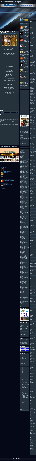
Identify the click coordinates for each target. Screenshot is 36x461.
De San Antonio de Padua (23, 358)
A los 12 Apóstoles (32, 57)
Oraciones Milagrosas (23, 160)
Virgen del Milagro (32, 443)
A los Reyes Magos (32, 61)
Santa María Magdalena (31, 356)
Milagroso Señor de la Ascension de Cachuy (32, 176)
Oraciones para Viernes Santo (23, 334)
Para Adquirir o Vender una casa (24, 178)
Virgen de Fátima (32, 412)
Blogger (27, 147)
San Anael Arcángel (32, 232)
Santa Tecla (31, 372)
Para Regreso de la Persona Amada (25, 270)
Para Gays (22, 221)
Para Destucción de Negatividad (24, 203)
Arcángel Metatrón (32, 81)
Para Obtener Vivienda (23, 238)
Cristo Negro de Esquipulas (32, 102)
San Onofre (31, 309)
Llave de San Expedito (32, 160)
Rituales (22, 303)
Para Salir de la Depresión (24, 273)
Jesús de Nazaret (32, 152)
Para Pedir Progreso (23, 249)
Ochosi (31, 201)
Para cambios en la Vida (23, 290)
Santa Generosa (32, 344)
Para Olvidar (22, 240)
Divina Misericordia (32, 112)
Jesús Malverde (32, 147)
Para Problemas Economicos (24, 256)
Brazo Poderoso (32, 88)
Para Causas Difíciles (23, 193)
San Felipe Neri (32, 262)
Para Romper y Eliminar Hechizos (24, 272)
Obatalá (31, 200)
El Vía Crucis (22, 153)
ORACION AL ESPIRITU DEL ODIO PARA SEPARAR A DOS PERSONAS (26, 46)
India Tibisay (31, 143)
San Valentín (31, 325)
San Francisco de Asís (32, 264)
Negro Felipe (31, 179)
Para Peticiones (22, 252)
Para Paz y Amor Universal (24, 242)
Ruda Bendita (31, 221)
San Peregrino (32, 316)
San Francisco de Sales (33, 266)
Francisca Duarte (32, 139)
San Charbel (31, 247)
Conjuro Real (31, 94)
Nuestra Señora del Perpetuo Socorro (32, 197)
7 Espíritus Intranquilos (32, 40)
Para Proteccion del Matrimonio (24, 258)
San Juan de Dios (32, 289)
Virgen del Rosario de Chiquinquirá (32, 448)
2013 (21, 409)
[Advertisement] (18, 12)
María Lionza (31, 169)
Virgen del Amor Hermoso (32, 439)
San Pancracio (32, 311)
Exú (30, 138)
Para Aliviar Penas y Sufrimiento (24, 183)
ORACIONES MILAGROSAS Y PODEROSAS (6, 171)
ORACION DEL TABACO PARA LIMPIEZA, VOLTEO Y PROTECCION (25, 64)
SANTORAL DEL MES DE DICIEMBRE (24, 138)
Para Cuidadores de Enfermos (24, 200)
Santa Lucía (31, 352)
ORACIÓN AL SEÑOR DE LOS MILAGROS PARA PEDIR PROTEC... (25, 380)
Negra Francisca (32, 178)
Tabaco (31, 399)
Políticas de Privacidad (4, 188)
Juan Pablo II (31, 156)
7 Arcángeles (31, 37)
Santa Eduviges (32, 337)
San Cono (31, 254)
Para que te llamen (23, 302)
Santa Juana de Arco (32, 349)
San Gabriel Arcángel (32, 268)
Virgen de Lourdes (32, 415)
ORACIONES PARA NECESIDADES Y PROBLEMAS (7, 179)
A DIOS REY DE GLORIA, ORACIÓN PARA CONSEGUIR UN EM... (25, 384)
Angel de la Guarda (32, 73)
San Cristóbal (31, 255)
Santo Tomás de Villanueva (32, 387)
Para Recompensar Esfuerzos (24, 267)
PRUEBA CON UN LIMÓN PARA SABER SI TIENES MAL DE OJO (25, 398)
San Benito (31, 239)
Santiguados (22, 304)
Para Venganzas (23, 286)
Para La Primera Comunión (24, 224)
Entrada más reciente (2, 112)
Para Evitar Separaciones (24, 218)
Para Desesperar (23, 201)
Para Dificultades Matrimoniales (24, 205)
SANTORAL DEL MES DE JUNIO (24, 131)
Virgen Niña (31, 408)
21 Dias (31, 28)
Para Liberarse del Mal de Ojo (24, 227)
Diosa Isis (31, 111)
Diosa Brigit (31, 110)
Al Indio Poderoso (32, 65)
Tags (23, 23)
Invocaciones (22, 155)
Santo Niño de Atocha (32, 380)
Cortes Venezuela (32, 100)
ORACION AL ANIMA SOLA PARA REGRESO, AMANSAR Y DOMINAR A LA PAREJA (26, 39)
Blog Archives (27, 23)
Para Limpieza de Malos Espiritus (24, 229)
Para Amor (22, 185)
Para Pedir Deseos (23, 243)
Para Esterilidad (23, 217)
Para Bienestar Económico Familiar (14, 33)
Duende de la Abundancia (31, 124)
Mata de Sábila (32, 173)
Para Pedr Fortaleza (23, 251)
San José (31, 279)
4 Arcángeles (31, 32)
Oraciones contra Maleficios (24, 166)
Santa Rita (31, 368)
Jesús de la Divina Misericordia (32, 155)
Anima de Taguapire (32, 78)
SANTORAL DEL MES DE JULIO (24, 132)
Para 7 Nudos (22, 176)
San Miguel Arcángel (32, 306)
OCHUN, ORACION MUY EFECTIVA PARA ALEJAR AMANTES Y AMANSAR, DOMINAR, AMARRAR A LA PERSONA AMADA (9, 180)
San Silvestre (31, 323)
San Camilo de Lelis (32, 241)
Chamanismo (22, 150)
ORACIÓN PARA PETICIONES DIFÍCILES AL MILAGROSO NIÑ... (25, 392)
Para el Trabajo (22, 291)
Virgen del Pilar (32, 446)
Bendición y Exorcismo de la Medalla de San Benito (32, 87)
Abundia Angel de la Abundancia (32, 62)
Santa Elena (31, 338)
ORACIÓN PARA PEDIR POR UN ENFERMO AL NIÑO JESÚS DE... (25, 390)
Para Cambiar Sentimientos (24, 191)
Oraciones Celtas (23, 158)
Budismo (22, 149)
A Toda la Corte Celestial (32, 45)
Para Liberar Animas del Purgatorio (25, 226)
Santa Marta (31, 355)
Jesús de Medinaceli (32, 151)
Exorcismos (22, 154)
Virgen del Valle (32, 449)
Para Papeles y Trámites (23, 241)
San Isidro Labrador (32, 273)
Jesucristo (31, 144)
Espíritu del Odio (32, 137)
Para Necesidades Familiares (24, 235)
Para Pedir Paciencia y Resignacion (25, 247)
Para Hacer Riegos (23, 222)
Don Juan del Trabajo (32, 117)
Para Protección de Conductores (24, 260)
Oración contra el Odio (23, 175)
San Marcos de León (32, 299)
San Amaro (31, 231)
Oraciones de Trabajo (23, 170)
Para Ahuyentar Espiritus (23, 180)
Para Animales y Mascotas (24, 187)
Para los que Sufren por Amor (24, 295)
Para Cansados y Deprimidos (24, 192)
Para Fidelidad (22, 219)
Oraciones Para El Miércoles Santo (24, 329)
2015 (21, 371)
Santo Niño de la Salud (32, 382)
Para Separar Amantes (23, 279)
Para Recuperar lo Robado (24, 269)
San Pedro (31, 315)
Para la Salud (22, 293)
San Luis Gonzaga (32, 297)
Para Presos (22, 254)
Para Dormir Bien (23, 208)
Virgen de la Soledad (32, 426)
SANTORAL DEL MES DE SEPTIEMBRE (23, 135)
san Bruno (31, 453)
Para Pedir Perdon (23, 248)
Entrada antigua (17, 112)
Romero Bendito (32, 219)
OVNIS (1, 175)
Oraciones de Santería (23, 169)
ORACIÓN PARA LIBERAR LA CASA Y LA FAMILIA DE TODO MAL (25, 394)
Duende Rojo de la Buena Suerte (32, 122)
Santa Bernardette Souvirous (32, 332)
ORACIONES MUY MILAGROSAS (4, 183)
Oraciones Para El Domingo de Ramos (24, 326)
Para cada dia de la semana (24, 289)
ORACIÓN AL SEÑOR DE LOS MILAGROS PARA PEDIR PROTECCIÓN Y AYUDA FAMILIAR (9, 32)
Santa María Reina (32, 358)
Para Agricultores (23, 179)
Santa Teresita (32, 375)
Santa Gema (31, 343)
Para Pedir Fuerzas (23, 245)
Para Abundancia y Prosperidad (24, 177)
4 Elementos (31, 33)
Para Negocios (22, 236)
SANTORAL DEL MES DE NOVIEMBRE (23, 137)
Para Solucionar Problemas (24, 281)
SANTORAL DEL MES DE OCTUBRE (24, 144)
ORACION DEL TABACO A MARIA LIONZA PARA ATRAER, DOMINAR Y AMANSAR (25, 27)
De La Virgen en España (23, 357)
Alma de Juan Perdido (32, 69)
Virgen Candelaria (32, 401)
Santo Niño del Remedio (32, 384)
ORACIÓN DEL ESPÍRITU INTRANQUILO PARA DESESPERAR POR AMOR (25, 70)
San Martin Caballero (32, 301)
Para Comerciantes (23, 196)
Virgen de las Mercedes (33, 431)
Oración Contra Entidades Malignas (25, 174)
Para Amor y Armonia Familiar (8, 33)
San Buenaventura (32, 240)
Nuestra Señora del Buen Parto (32, 195)
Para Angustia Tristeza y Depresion (25, 186)
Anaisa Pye (31, 72)
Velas (21, 306)
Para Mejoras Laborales (23, 232)
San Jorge (31, 278)
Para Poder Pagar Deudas (24, 253)
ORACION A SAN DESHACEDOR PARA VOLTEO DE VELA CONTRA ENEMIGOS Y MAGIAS (26, 52)
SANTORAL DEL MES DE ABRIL (24, 143)
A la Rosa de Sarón (32, 50)
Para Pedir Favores (23, 244)
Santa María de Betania (33, 359)
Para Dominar (22, 207)
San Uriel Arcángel (32, 324)
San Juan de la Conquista (32, 290)
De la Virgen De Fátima (22, 359)
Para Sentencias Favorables (24, 278)
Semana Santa (22, 305)
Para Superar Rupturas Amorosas (24, 282)
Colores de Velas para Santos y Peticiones (32, 93)
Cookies (2, 189)
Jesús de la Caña (32, 153)
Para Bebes (22, 188)
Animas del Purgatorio (32, 79)
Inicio (10, 112)
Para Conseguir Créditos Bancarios (25, 198)
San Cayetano (31, 244)
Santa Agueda (31, 329)
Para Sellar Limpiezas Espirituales (24, 277)
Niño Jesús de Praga (32, 183)
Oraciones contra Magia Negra (24, 165)
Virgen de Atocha (32, 409)
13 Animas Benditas (32, 22)
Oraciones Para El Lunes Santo (23, 328)
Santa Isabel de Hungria (32, 347)
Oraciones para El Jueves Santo (23, 333)
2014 (21, 372)
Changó (31, 91)
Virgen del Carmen (32, 442)
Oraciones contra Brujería (24, 162)
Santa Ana (31, 330)
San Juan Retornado (32, 286)
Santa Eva (31, 339)
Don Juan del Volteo (32, 119)
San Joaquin (31, 277)
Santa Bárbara (32, 333)
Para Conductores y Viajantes (24, 197)
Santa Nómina (31, 367)
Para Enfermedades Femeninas (24, 213)
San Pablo (31, 310)
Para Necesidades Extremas (24, 234)
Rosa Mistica (31, 220)
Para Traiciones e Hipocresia (24, 284)
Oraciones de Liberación (23, 168)
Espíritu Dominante (32, 133)
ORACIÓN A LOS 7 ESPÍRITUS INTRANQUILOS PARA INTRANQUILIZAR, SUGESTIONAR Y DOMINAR (26, 58)
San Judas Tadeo (32, 292)
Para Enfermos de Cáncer (24, 214)
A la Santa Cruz (32, 51)
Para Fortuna (22, 220)
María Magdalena (32, 170)
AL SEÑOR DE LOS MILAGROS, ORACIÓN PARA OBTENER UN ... (25, 382)
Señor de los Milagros (32, 395)
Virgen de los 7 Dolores (32, 433)
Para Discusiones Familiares (24, 206)
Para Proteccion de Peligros (24, 257)
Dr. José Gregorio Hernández (32, 120)
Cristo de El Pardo (32, 103)
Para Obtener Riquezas (23, 237)
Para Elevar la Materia (23, 209)
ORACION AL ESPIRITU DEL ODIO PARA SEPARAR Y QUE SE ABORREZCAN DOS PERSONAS (26, 33)
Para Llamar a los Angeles (24, 231)
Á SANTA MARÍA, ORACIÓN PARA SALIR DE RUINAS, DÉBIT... (25, 402)
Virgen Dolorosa (32, 404)
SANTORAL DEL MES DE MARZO (24, 142)
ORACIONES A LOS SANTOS (4, 167)
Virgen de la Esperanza (32, 421)
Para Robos (22, 271)
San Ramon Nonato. (32, 319)
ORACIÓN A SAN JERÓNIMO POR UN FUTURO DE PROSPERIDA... (25, 396)
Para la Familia (22, 292)
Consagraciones (23, 152)
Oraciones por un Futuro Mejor (24, 173)
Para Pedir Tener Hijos (23, 250)
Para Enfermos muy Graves (24, 215)
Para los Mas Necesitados (24, 294)
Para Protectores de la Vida (24, 262)
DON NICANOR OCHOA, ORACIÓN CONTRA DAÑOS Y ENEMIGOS (25, 77)
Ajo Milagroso (31, 64)
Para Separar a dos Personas (24, 280)
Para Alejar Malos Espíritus (24, 182)
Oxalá (31, 206)
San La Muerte (32, 293)
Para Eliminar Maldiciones (24, 210)
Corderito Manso (32, 97)
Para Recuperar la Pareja (24, 268)
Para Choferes (22, 195)
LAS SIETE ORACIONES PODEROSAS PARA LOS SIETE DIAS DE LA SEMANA (26, 83)
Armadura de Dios (32, 82)
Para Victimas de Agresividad (24, 288)
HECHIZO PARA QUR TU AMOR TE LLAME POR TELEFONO (25, 400)
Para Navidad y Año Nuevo (24, 233)
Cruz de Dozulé (32, 107)
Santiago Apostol (32, 378)
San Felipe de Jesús (32, 263)
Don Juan (31, 116)
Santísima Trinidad (32, 390)
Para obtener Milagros (23, 298)
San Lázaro (31, 298)
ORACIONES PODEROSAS (18, 458)
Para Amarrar (22, 184)
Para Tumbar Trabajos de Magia (24, 285)
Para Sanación (22, 276)
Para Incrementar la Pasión (24, 223)
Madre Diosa (31, 163)
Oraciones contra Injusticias (24, 164)
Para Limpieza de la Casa (24, 230)
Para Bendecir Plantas (23, 189)
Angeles (31, 74)
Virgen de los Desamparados (32, 435)
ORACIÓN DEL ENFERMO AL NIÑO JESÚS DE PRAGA (25, 387)
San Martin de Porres (32, 303)
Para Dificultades (23, 204)
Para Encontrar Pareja (23, 211)
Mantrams (22, 156)
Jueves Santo (21, 325)
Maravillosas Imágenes (22, 363)
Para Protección (23, 259)
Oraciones (4, 33)
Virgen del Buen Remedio (32, 440)
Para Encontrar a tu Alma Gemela (24, 212)
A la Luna (31, 49)
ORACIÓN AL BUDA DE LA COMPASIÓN (25, 386)
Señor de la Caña (32, 392)
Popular (21, 23)
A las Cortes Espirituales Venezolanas (31, 56)
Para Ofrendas (22, 239)
